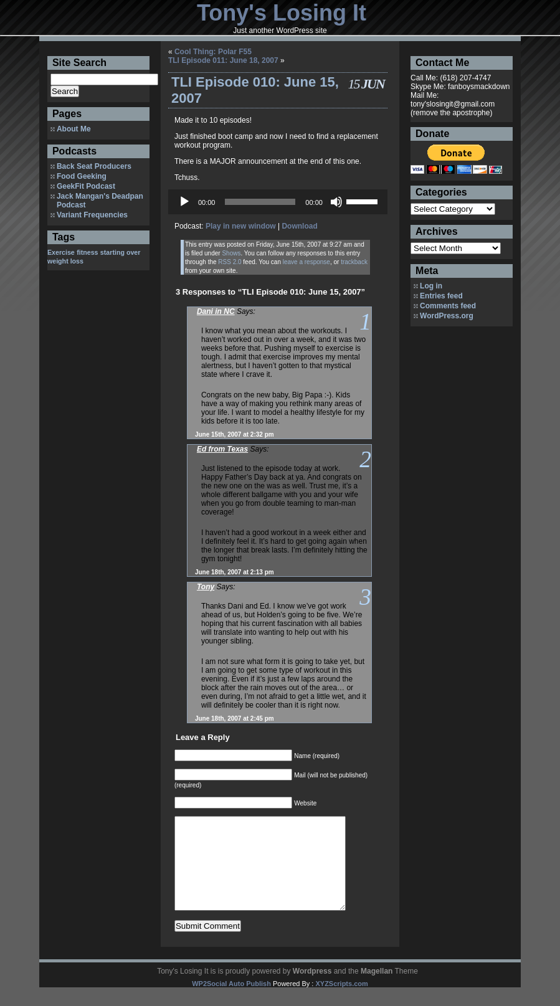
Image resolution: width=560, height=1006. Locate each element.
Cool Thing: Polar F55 (213, 51)
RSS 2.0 (229, 262)
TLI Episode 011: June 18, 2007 (223, 60)
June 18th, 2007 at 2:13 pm (234, 572)
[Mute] (336, 202)
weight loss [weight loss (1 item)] (65, 261)
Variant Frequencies (92, 215)
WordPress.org (446, 315)
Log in (431, 286)
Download (299, 226)
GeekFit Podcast (86, 186)
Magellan (376, 989)
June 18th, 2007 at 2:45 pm (234, 718)
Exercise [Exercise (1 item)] (61, 252)
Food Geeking (82, 176)
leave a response (306, 262)
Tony (205, 586)
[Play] (184, 202)
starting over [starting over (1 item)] (120, 252)
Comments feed (448, 305)
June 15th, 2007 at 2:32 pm (234, 434)
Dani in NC (216, 311)
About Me (74, 129)
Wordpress (312, 989)
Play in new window (241, 226)
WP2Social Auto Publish (231, 1002)
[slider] (260, 202)
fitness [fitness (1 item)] (87, 252)
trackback (354, 262)
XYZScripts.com (341, 1002)
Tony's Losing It (281, 13)
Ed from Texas (222, 449)
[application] (277, 201)
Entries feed (441, 296)
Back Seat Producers (94, 166)
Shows (231, 253)
